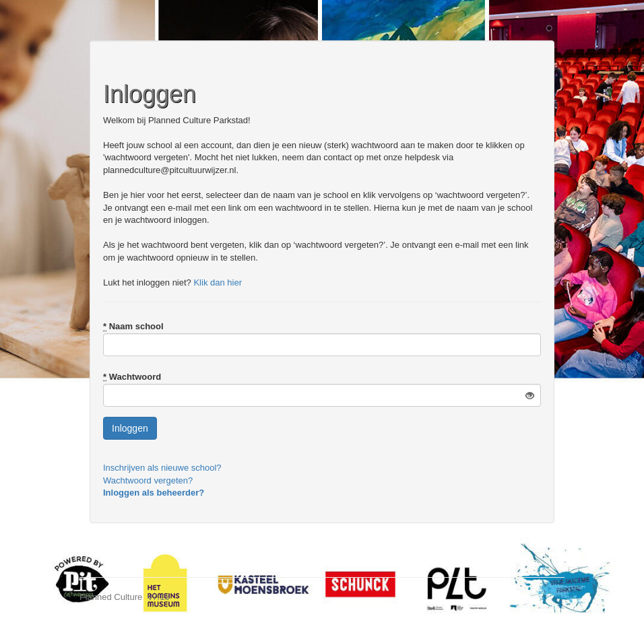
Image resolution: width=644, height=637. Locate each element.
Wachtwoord (132, 377)
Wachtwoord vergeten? (148, 480)
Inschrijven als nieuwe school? (162, 468)
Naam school (133, 326)
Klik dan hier (217, 282)
